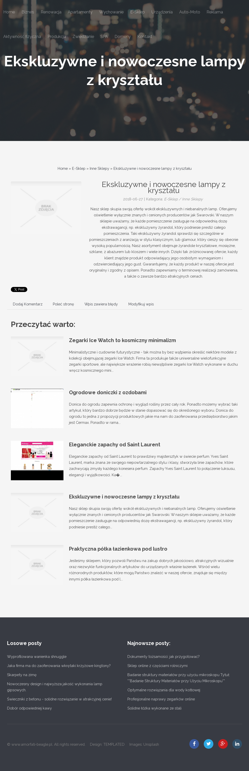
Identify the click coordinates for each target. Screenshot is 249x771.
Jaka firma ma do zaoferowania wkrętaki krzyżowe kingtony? (58, 665)
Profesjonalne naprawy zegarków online (161, 699)
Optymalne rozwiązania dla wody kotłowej (163, 690)
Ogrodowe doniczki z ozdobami (108, 392)
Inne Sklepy (99, 168)
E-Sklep (78, 168)
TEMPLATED (114, 744)
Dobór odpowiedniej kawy (29, 708)
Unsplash (151, 744)
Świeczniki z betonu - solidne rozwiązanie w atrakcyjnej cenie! (59, 699)
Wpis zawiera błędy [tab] (101, 304)
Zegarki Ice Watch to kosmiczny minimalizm (122, 340)
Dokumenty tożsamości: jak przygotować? (163, 656)
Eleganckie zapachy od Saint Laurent (114, 445)
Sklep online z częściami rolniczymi (157, 665)
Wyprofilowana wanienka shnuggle (36, 656)
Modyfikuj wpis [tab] (141, 304)
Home (63, 168)
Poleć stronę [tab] (63, 304)
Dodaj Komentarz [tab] (27, 304)
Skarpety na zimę (22, 675)
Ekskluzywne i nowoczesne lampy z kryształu (153, 168)
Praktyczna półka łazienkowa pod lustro (118, 549)
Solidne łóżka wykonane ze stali (154, 708)
